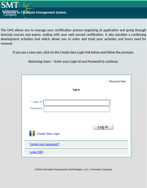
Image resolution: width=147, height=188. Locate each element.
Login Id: (38, 101)
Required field (118, 81)
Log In (76, 89)
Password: (37, 108)
